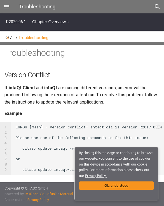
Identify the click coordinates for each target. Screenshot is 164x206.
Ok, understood (116, 185)
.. (14, 37)
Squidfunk (48, 194)
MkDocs (32, 194)
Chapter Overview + (50, 21)
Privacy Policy (38, 200)
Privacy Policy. (96, 175)
